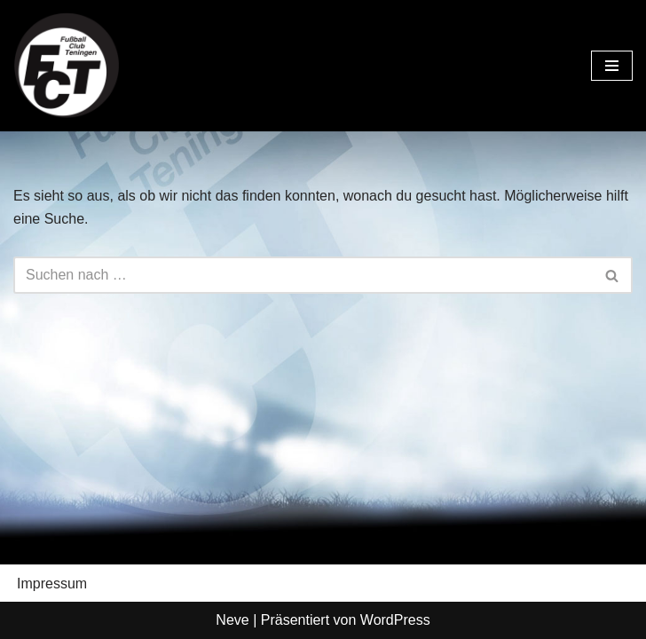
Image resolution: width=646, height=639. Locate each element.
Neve (232, 619)
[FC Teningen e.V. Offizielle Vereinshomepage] (66, 65)
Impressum (52, 583)
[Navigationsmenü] (612, 66)
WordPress (395, 619)
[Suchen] (303, 275)
